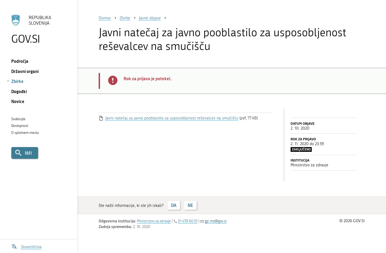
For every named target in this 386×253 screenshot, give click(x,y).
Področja (19, 61)
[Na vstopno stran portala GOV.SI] (38, 29)
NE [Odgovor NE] (190, 205)
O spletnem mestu (25, 133)
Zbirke (17, 81)
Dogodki (19, 91)
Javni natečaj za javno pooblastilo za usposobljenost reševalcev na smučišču (171, 118)
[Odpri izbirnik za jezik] (26, 246)
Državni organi (25, 71)
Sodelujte (18, 119)
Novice (17, 101)
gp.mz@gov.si (216, 221)
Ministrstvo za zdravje (154, 221)
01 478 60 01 (188, 221)
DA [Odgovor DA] (173, 205)
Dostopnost (19, 126)
